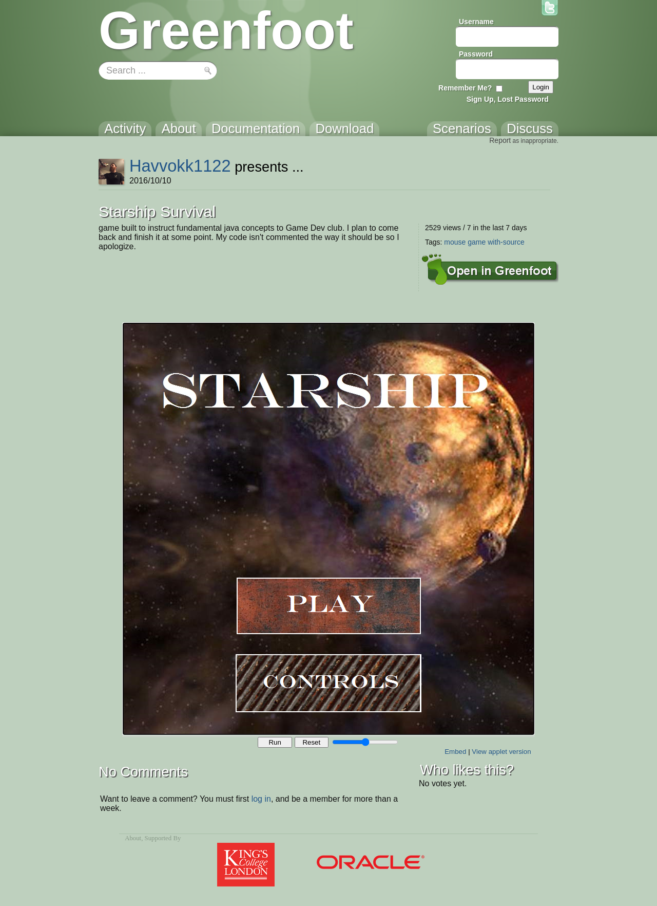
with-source (506, 242)
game (477, 242)
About (133, 838)
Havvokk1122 (180, 165)
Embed (455, 751)
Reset (311, 742)
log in (261, 798)
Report (500, 140)
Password (476, 54)
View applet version (501, 751)
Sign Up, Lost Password (508, 99)
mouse (455, 242)
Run (274, 742)
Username (476, 21)
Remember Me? (465, 88)
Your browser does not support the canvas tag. (328, 528)
